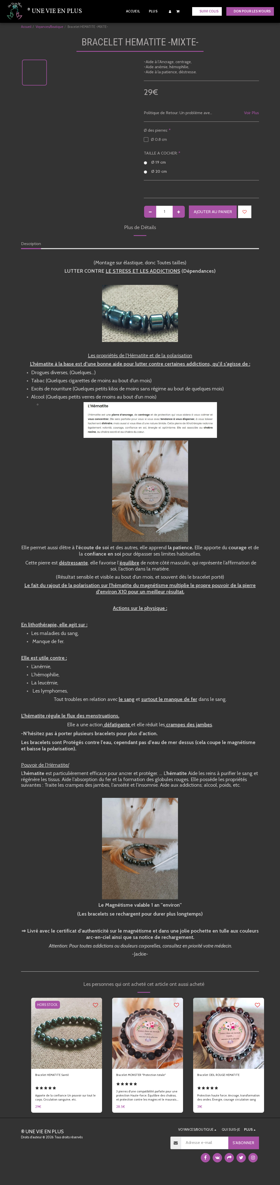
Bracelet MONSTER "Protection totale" (143, 1078)
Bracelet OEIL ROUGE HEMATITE (226, 1075)
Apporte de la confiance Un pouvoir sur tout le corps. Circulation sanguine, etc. (66, 1105)
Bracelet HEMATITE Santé (58, 1075)
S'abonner (243, 1151)
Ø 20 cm (155, 171)
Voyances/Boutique (49, 27)
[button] (178, 11)
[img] (66, 1033)
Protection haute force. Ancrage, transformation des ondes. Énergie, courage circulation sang (222, 1104)
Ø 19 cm (155, 162)
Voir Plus (251, 112)
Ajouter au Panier (213, 211)
